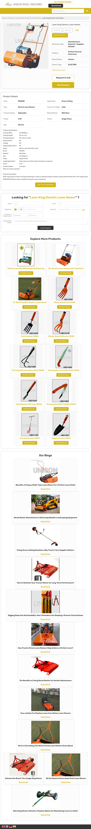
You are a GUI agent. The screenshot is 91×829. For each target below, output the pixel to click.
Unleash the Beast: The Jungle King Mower (23, 778)
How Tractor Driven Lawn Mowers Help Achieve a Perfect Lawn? (45, 648)
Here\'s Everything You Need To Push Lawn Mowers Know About (45, 746)
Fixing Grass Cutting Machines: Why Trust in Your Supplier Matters (45, 550)
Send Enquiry (63, 85)
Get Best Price (60, 35)
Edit (77, 30)
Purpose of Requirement (7, 215)
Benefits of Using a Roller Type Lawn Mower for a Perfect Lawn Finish (45, 485)
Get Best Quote (26, 273)
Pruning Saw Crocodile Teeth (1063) (63, 370)
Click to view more (58, 70)
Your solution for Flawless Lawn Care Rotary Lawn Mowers (45, 713)
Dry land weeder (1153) (30, 438)
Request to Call (63, 78)
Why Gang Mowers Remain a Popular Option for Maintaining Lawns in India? (45, 811)
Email (54, 204)
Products (11, 18)
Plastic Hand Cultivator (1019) (61, 336)
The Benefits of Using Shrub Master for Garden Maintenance (45, 681)
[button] (63, 2)
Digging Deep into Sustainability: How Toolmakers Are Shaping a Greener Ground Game (45, 615)
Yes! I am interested (45, 185)
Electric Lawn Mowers (33, 18)
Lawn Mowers (20, 18)
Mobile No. (8, 209)
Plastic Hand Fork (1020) (64, 302)
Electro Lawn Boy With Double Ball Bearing (26, 268)
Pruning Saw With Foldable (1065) (61, 404)
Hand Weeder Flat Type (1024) (29, 404)
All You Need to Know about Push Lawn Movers (66, 778)
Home (4, 18)
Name (10, 204)
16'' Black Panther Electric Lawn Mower (30, 302)
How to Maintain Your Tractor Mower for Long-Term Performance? (45, 583)
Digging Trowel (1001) (61, 438)
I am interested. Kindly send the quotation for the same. (50, 221)
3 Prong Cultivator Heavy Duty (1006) (28, 370)
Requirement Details (7, 221)
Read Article (45, 489)
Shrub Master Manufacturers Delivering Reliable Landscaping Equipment (45, 518)
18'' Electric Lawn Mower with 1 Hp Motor (65, 268)
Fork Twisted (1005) (29, 336)
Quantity (53, 209)
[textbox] (68, 30)
